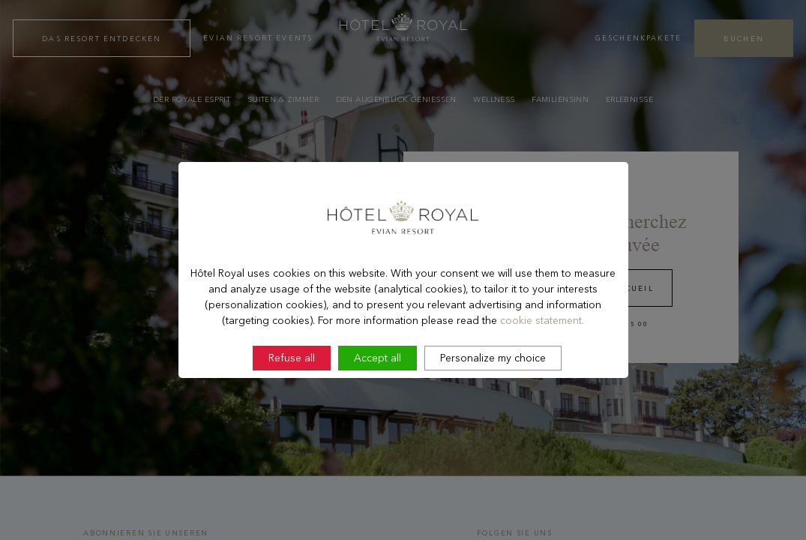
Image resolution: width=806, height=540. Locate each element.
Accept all (377, 398)
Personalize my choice (493, 398)
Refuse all (291, 398)
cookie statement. (542, 360)
